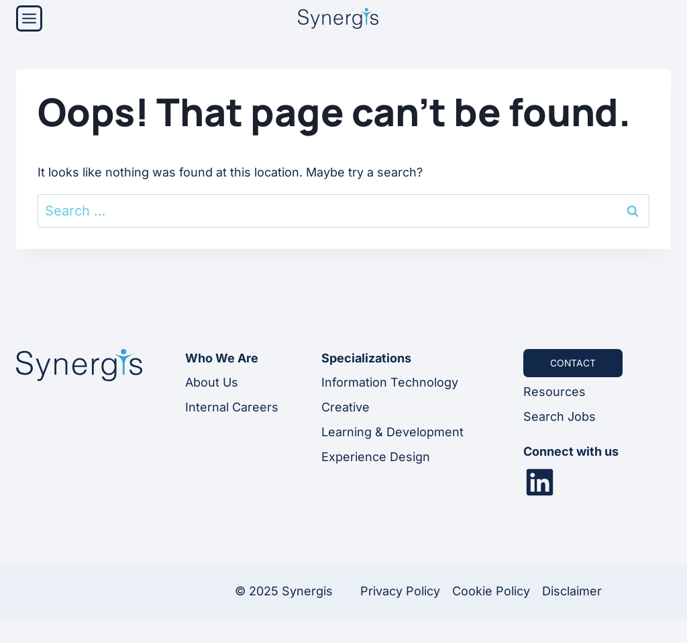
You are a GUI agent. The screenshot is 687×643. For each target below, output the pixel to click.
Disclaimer (572, 591)
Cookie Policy (491, 591)
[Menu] (29, 18)
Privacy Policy (400, 591)
